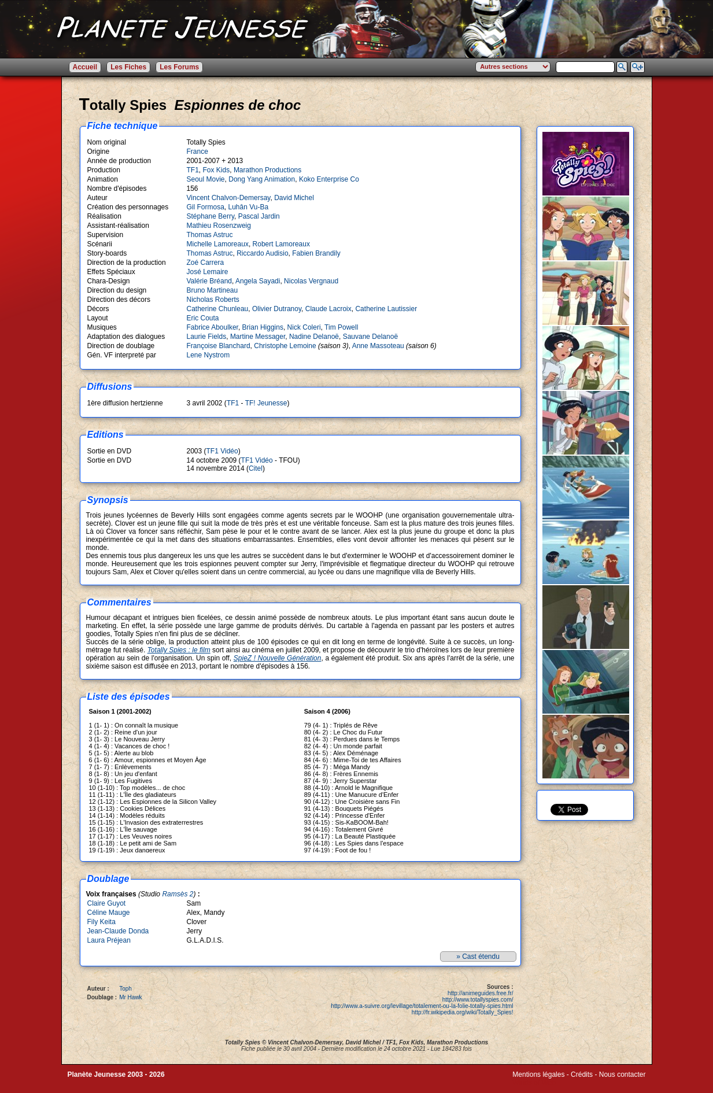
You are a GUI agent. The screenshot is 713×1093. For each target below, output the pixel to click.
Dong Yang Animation (261, 179)
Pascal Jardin (259, 216)
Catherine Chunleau (218, 309)
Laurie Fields (207, 337)
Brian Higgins (262, 327)
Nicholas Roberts (213, 300)
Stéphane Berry (211, 216)
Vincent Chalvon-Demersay (229, 198)
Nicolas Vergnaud (311, 281)
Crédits (582, 1074)
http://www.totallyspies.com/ (477, 999)
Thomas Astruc (210, 235)
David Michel (294, 198)
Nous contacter (622, 1074)
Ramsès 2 (177, 894)
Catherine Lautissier (386, 309)
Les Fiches (128, 67)
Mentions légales (538, 1074)
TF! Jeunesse (266, 403)
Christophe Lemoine (285, 346)
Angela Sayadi (257, 281)
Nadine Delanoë (314, 337)
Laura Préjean (109, 940)
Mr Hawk (130, 997)
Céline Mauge (108, 913)
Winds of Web (533, 1083)
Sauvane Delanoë (370, 337)
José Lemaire (207, 272)
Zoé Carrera (205, 263)
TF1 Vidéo (222, 451)
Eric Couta (203, 318)
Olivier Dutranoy (276, 309)
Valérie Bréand (209, 281)
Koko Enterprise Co (329, 179)
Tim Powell (341, 327)
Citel (256, 468)
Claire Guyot (106, 903)
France (197, 151)
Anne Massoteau (378, 346)
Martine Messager (257, 337)
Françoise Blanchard (218, 346)
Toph (125, 988)
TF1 (193, 170)
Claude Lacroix (328, 309)
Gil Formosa (205, 207)
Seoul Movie (206, 179)
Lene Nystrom (208, 355)
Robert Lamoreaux (281, 244)
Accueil (85, 67)
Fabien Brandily (316, 253)
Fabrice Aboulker (212, 327)
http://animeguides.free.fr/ (480, 993)
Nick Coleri (304, 327)
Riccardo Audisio (262, 253)
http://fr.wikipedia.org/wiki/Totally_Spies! (462, 1012)
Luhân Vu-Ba (248, 207)
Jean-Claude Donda (118, 931)
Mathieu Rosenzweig (219, 225)
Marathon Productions (267, 170)
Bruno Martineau (212, 290)
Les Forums (179, 67)
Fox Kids (216, 170)
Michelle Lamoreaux (218, 244)
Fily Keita (101, 922)
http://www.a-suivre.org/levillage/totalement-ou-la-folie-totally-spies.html (422, 1006)
